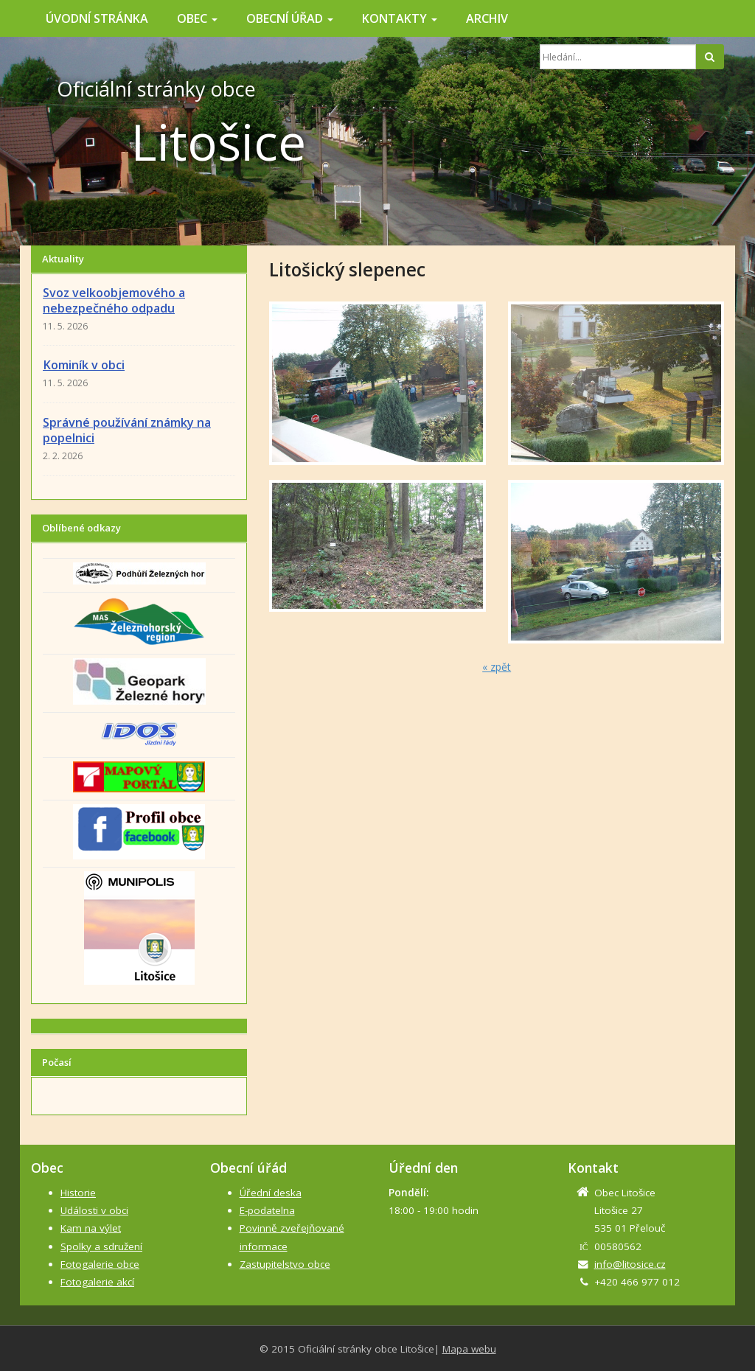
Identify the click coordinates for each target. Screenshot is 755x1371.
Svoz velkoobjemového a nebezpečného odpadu (114, 300)
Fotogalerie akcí (97, 1281)
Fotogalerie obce (99, 1264)
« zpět (496, 667)
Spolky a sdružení (101, 1246)
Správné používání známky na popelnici (127, 430)
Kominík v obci (84, 365)
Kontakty (399, 18)
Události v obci (94, 1210)
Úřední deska (271, 1192)
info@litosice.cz (630, 1264)
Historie (78, 1192)
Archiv (487, 18)
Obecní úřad (289, 18)
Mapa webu (469, 1349)
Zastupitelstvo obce (285, 1264)
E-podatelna (267, 1210)
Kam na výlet (90, 1228)
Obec (197, 18)
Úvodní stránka (97, 18)
